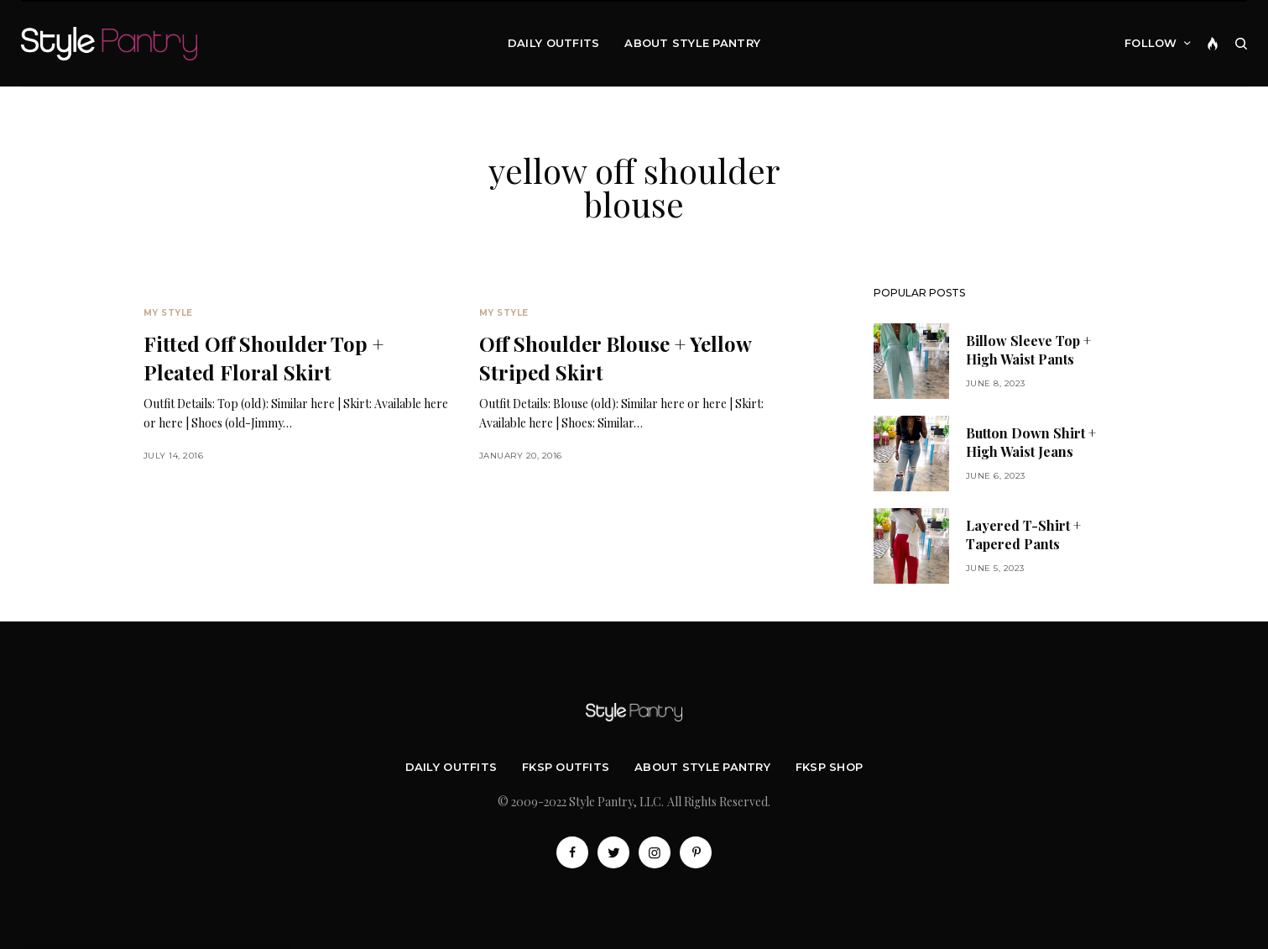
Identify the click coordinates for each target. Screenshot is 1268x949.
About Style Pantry (702, 766)
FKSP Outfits (565, 766)
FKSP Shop (829, 766)
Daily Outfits (451, 766)
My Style (168, 312)
